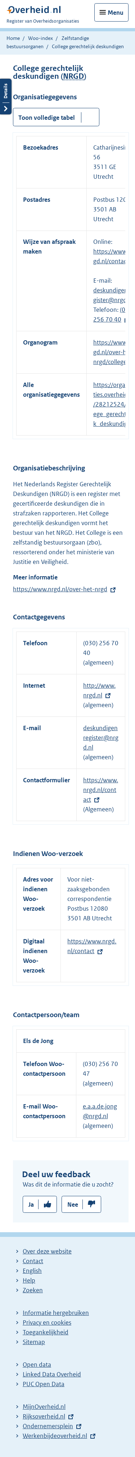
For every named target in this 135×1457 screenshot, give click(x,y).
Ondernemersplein (48, 1426)
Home (13, 38)
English (32, 1271)
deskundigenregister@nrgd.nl (100, 737)
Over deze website (47, 1251)
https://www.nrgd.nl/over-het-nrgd (60, 589)
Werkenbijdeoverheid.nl (55, 1436)
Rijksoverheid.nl (44, 1416)
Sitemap (34, 1342)
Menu (115, 13)
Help (29, 1280)
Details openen (6, 96)
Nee (72, 1204)
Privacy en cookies (47, 1322)
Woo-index (40, 38)
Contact (33, 1261)
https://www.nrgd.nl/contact (100, 789)
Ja (31, 1204)
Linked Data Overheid (52, 1374)
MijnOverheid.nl (44, 1407)
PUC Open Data (43, 1384)
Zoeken (33, 1290)
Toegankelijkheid (45, 1332)
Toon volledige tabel (46, 118)
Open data (37, 1365)
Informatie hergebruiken (56, 1313)
